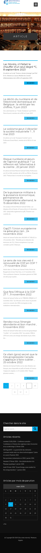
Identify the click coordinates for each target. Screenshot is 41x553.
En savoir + (31, 83)
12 (20, 392)
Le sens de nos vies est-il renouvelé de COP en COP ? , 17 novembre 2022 (20, 269)
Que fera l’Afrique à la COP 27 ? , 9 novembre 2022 (19, 299)
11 (15, 392)
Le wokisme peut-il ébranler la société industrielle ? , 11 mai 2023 (20, 137)
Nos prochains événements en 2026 (14, 458)
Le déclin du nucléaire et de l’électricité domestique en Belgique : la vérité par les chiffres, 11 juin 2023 (20, 109)
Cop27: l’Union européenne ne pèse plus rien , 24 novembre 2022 (19, 238)
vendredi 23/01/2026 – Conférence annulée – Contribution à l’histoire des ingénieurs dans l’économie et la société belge (20, 444)
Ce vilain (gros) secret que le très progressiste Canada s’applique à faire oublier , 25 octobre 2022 (20, 365)
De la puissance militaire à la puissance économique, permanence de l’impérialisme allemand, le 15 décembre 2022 (19, 205)
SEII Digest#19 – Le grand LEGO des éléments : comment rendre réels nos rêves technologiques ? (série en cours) (20, 452)
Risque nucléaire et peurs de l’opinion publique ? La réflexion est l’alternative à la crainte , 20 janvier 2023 (19, 169)
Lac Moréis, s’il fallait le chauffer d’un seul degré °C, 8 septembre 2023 (20, 67)
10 (35, 386)
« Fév (4, 524)
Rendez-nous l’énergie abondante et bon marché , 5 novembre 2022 (20, 331)
